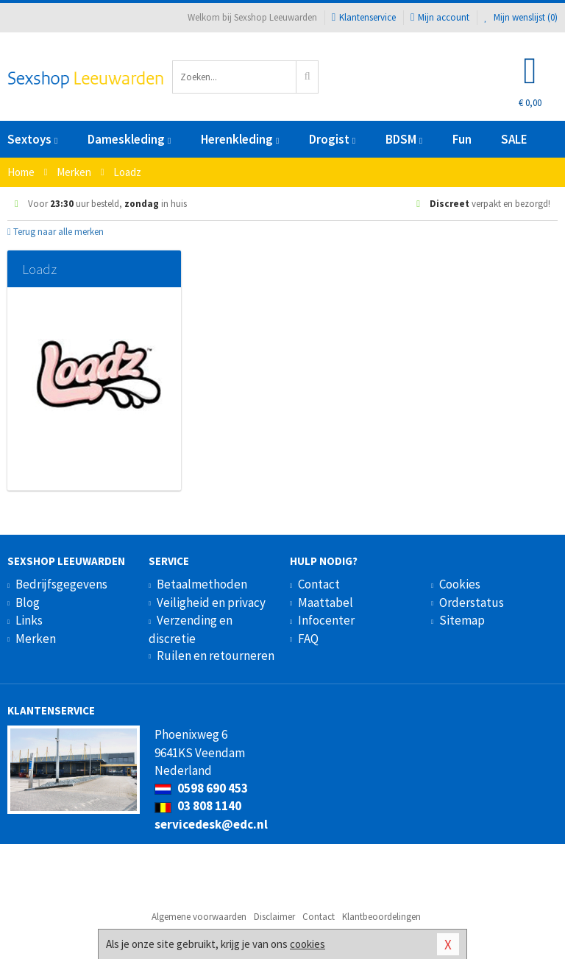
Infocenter (326, 620)
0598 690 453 (201, 788)
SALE (514, 139)
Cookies (459, 584)
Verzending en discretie (190, 629)
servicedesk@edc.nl (211, 824)
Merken (35, 638)
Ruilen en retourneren (215, 655)
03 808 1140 (197, 806)
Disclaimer (274, 916)
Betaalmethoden (202, 584)
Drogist (332, 139)
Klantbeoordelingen (381, 916)
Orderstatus (471, 602)
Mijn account (440, 17)
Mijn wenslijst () (521, 17)
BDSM (403, 139)
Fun (462, 139)
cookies (307, 944)
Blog (27, 602)
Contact (319, 584)
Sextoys (32, 139)
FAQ (308, 638)
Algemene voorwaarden (199, 916)
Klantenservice (364, 17)
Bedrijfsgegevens (61, 584)
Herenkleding (240, 139)
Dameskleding (129, 139)
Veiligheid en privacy (211, 602)
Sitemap (462, 620)
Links (29, 620)
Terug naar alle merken (55, 231)
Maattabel (325, 602)
